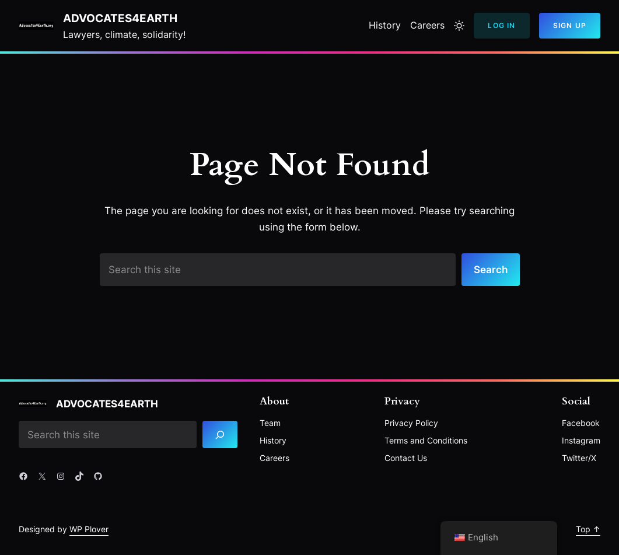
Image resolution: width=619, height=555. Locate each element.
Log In (501, 25)
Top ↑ (588, 529)
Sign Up (569, 25)
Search (491, 269)
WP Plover (89, 529)
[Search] (219, 434)
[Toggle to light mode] (459, 26)
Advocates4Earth (120, 18)
